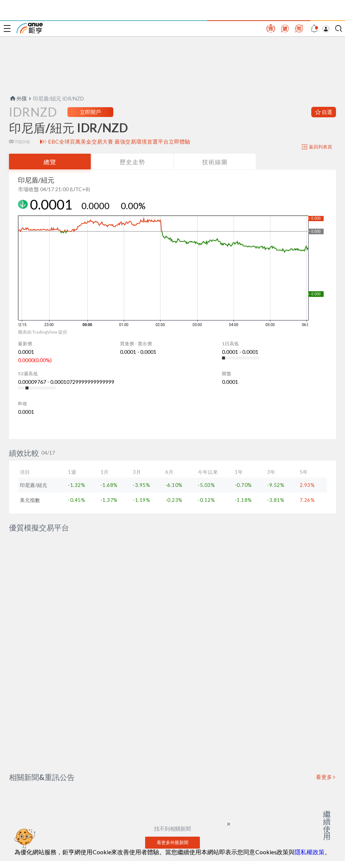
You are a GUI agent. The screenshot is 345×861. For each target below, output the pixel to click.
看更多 (324, 759)
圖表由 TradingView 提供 (42, 332)
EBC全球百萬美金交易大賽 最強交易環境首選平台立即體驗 (119, 141)
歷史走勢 (132, 161)
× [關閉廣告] (228, 823)
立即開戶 (90, 112)
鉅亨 (29, 28)
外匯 (18, 98)
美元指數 (30, 500)
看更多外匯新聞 (172, 824)
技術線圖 (215, 161)
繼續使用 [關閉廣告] (327, 825)
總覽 (50, 161)
